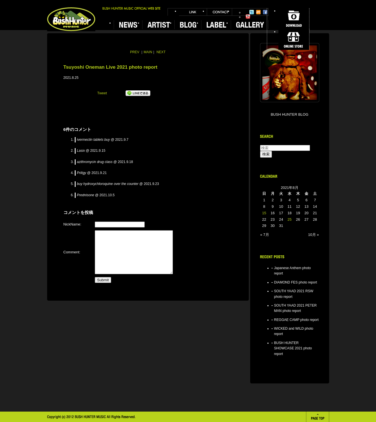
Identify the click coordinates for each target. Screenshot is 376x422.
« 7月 (264, 235)
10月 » (313, 235)
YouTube (248, 16)
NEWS (128, 24)
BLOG (187, 24)
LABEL (216, 24)
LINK (193, 11)
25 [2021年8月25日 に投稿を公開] (289, 219)
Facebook (265, 12)
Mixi (258, 12)
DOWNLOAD (293, 18)
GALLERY (250, 24)
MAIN (148, 52)
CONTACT (219, 11)
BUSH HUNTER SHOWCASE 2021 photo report (293, 348)
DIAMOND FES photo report (295, 282)
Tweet (102, 93)
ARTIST (158, 24)
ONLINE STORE (293, 39)
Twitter (251, 12)
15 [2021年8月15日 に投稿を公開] (264, 213)
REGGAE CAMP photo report (296, 320)
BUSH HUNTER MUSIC (71, 19)
